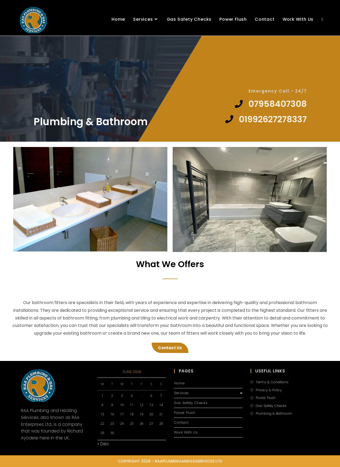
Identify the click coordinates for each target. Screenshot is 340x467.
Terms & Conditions (272, 382)
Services (208, 393)
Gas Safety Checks (190, 402)
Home (179, 383)
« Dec (103, 444)
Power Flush (185, 412)
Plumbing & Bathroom (274, 413)
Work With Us (186, 432)
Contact (181, 422)
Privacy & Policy (269, 390)
